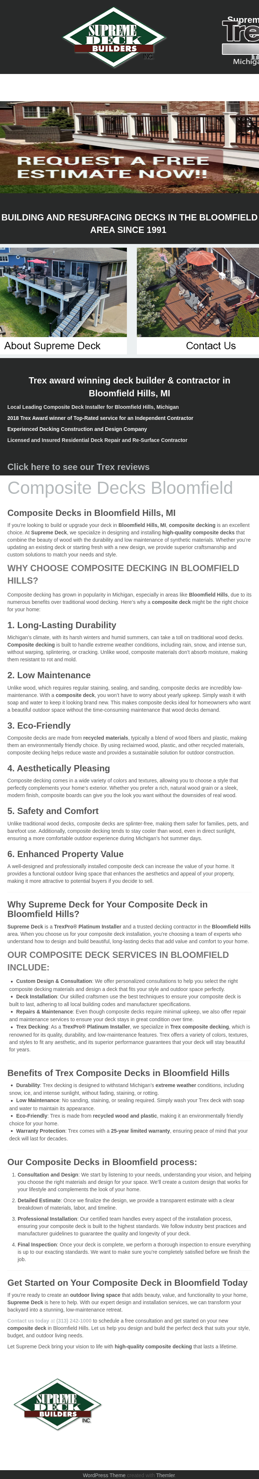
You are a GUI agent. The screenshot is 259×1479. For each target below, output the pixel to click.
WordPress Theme (104, 1475)
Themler (165, 1475)
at (49, 1321)
